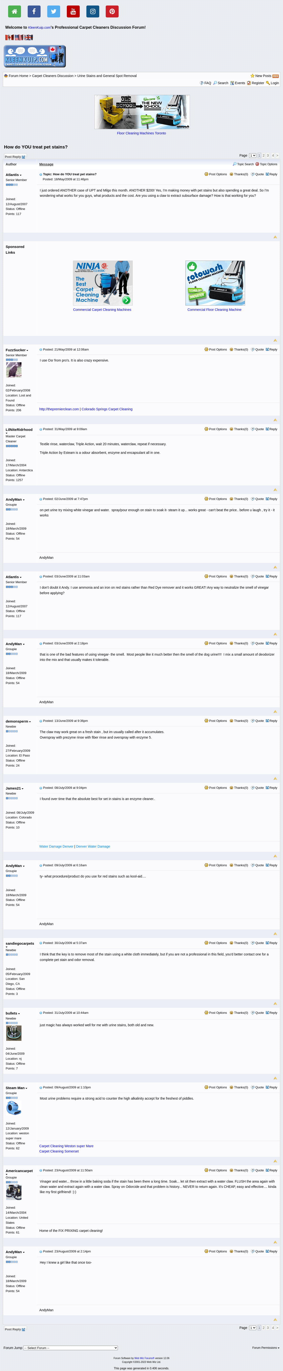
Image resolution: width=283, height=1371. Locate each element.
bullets (13, 1013)
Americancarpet (19, 1172)
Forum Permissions (265, 1347)
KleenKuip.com (39, 27)
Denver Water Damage (93, 846)
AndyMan (15, 499)
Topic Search (243, 164)
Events (237, 83)
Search (220, 83)
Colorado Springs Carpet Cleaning (107, 409)
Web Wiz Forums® (144, 1358)
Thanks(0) (239, 174)
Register (258, 83)
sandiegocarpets (20, 944)
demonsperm (18, 721)
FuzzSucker (17, 350)
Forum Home (18, 76)
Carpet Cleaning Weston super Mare (66, 1146)
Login (275, 83)
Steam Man (16, 1088)
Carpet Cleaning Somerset (59, 1151)
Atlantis (13, 175)
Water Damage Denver (56, 846)
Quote (259, 174)
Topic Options (266, 164)
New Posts (263, 76)
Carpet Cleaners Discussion (52, 76)
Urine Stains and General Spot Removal (107, 76)
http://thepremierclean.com (59, 409)
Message (46, 164)
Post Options (215, 174)
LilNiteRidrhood (19, 431)
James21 (15, 788)
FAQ (207, 83)
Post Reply (15, 156)
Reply (273, 174)
